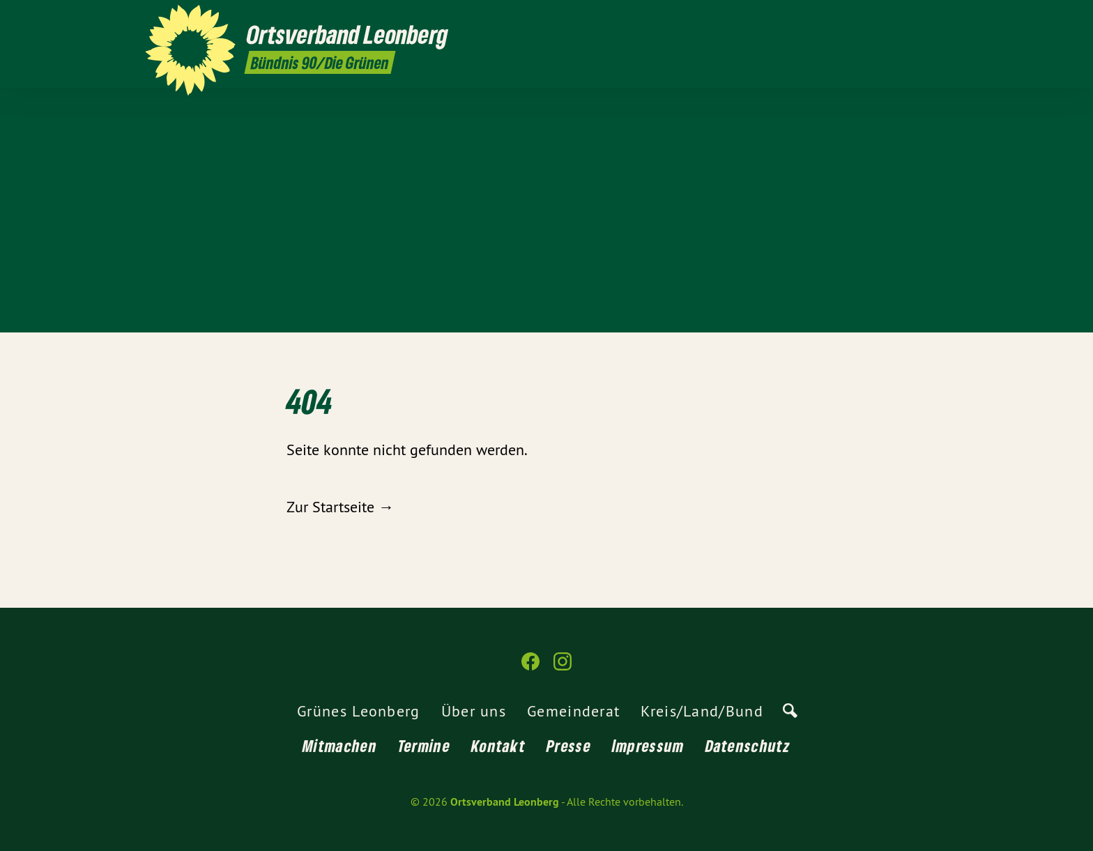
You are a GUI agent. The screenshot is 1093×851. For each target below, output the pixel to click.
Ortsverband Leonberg (504, 802)
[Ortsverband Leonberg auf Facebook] (919, 19)
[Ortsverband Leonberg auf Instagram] (940, 19)
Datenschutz (747, 745)
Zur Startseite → (340, 506)
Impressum (648, 745)
